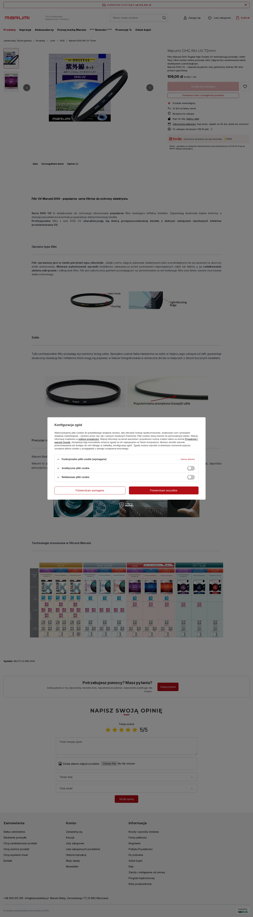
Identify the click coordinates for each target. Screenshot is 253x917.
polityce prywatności (89, 439)
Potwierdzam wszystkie (163, 490)
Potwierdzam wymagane (90, 490)
